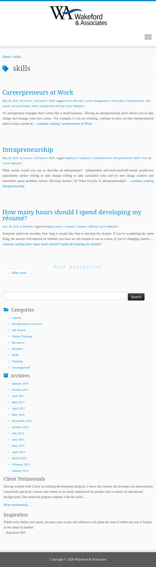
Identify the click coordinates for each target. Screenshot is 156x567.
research (70, 226)
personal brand (21, 106)
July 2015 (18, 433)
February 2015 (21, 464)
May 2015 (18, 446)
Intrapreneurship (27, 149)
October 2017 (20, 389)
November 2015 (22, 421)
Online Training (22, 336)
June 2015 (18, 439)
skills (35, 106)
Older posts (17, 273)
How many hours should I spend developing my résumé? (71, 215)
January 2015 (20, 470)
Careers (27, 100)
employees (71, 158)
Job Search (40, 100)
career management (97, 100)
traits (145, 158)
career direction (74, 100)
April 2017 (19, 408)
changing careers (53, 226)
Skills (52, 100)
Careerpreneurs (135, 100)
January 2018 (20, 383)
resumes (82, 226)
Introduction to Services (27, 324)
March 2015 (19, 458)
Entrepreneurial (102, 158)
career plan (117, 100)
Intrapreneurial (123, 158)
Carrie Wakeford (74, 106)
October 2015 (20, 427)
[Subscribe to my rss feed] (7, 37)
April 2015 (19, 452)
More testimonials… (17, 505)
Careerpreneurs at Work (37, 92)
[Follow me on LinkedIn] (13, 37)
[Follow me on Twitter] (10, 37)
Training (17, 361)
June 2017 (18, 396)
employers (85, 158)
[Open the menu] (148, 37)
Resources (18, 342)
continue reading (64, 123)
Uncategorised (21, 367)
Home (6, 57)
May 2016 (18, 414)
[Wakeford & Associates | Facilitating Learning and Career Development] (78, 16)
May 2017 (18, 402)
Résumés (28, 226)
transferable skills (50, 106)
